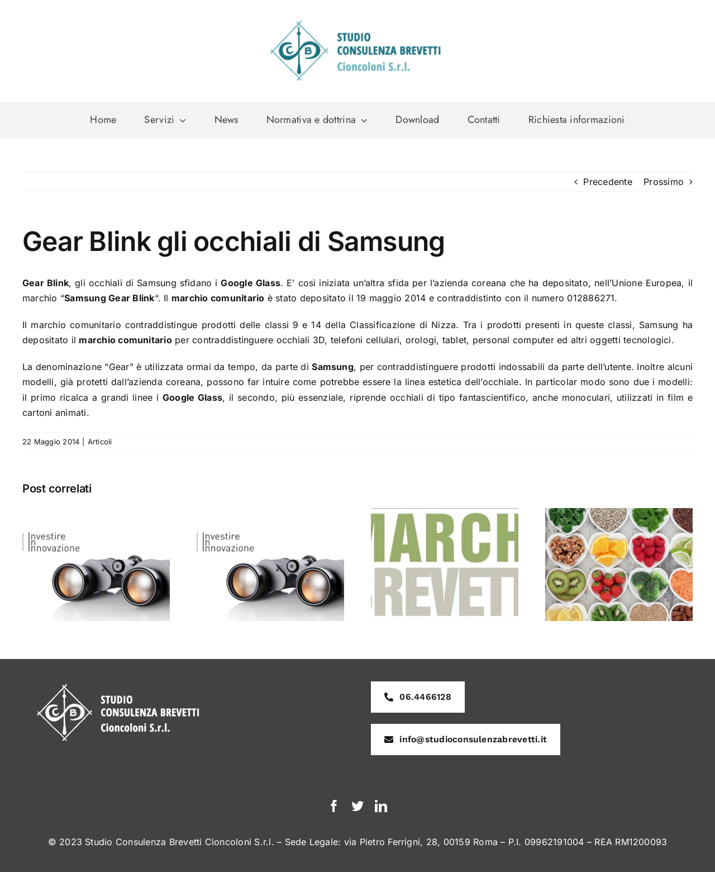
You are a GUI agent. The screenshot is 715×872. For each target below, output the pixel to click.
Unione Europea (646, 282)
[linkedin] (381, 806)
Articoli (100, 441)
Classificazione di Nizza (403, 324)
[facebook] (334, 806)
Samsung (659, 324)
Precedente (607, 181)
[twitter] (357, 806)
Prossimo (664, 181)
